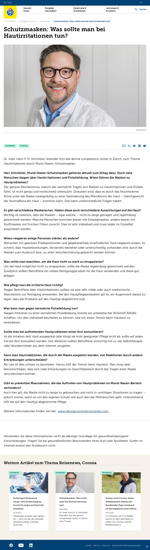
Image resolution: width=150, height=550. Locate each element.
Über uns (96, 544)
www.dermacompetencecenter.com (83, 410)
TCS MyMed (9, 21)
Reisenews (45, 21)
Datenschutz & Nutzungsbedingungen (126, 544)
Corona (24, 138)
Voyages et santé (27, 21)
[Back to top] (147, 547)
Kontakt (88, 544)
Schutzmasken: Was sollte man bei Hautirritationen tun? (82, 21)
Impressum (106, 544)
